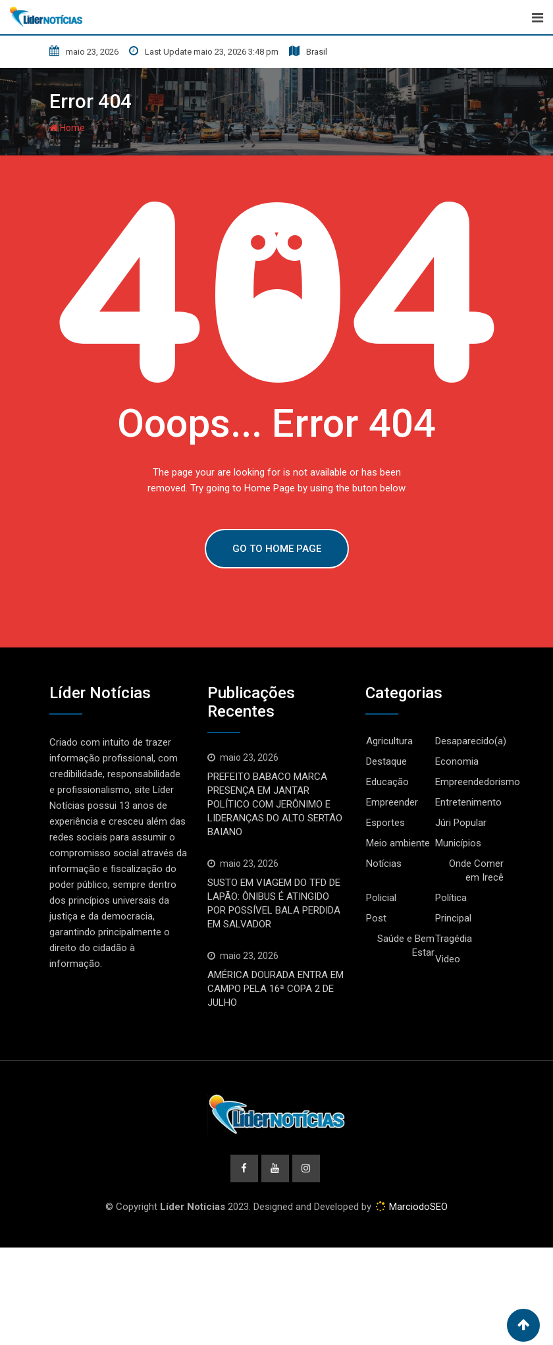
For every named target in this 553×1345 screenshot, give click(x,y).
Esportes (385, 823)
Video (447, 959)
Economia (457, 761)
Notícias (384, 863)
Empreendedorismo (477, 782)
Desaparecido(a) (470, 741)
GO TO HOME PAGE (276, 549)
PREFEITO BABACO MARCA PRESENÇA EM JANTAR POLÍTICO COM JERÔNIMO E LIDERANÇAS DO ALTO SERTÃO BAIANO (274, 804)
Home (67, 128)
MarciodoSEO (417, 1207)
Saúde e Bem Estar (405, 945)
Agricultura (389, 741)
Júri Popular (461, 823)
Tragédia (453, 939)
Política (451, 898)
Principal (453, 918)
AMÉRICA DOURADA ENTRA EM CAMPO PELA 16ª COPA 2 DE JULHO (275, 988)
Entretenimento (468, 802)
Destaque (386, 761)
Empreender (392, 802)
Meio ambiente (398, 843)
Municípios (458, 843)
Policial (381, 898)
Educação (387, 782)
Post (376, 918)
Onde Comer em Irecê (476, 870)
